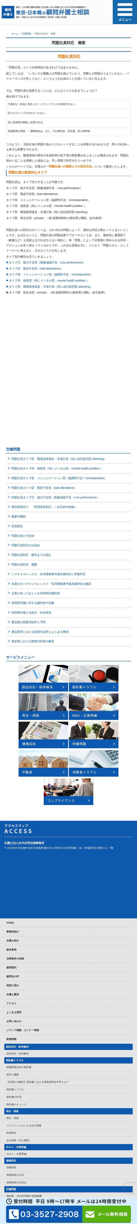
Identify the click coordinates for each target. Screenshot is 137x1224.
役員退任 (17, 401)
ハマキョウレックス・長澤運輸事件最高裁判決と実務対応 (48, 449)
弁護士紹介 (12, 815)
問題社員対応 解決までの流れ (31, 429)
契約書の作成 (13, 972)
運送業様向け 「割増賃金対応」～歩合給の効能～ (44, 381)
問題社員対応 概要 (24, 439)
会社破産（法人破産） (18, 1015)
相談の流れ (12, 860)
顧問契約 (11, 842)
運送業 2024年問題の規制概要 (24, 1071)
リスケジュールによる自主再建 (23, 1000)
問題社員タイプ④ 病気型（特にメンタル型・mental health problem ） (57, 343)
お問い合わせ (13, 896)
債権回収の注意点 (16, 1057)
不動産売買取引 (15, 1166)
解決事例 (11, 824)
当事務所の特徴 (15, 833)
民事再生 (11, 1007)
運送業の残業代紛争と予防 (28, 497)
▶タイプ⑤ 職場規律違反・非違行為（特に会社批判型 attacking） (49, 286)
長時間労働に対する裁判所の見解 (32, 477)
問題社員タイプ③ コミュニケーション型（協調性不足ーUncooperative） (59, 353)
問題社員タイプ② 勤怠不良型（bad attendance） (44, 362)
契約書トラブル (15, 935)
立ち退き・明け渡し (17, 1159)
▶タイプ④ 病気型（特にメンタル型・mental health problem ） (47, 280)
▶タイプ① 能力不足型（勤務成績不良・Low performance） (45, 262)
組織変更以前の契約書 (18, 942)
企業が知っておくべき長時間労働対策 (35, 468)
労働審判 (11, 1115)
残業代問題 (12, 1100)
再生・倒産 (12, 986)
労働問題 (11, 1064)
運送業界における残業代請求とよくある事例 (39, 506)
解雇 (8, 1093)
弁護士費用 (12, 869)
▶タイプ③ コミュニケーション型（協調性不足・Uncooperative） (49, 274)
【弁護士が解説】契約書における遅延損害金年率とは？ (37, 957)
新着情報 (11, 914)
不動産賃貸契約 (15, 1174)
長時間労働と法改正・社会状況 (31, 487)
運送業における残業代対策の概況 (32, 516)
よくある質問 (13, 887)
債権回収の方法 (15, 1050)
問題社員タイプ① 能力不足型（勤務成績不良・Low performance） (55, 372)
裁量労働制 (18, 391)
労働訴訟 (11, 1123)
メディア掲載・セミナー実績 (22, 905)
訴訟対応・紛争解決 (17, 921)
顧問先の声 (12, 851)
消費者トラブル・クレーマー (22, 1180)
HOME (10, 797)
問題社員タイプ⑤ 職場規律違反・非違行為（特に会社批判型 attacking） (58, 333)
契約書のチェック (16, 979)
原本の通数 (12, 949)
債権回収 (11, 1035)
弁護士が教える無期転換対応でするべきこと (31, 1078)
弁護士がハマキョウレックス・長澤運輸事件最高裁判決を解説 (51, 458)
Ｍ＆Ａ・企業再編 (16, 1022)
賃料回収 (11, 1151)
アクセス (11, 878)
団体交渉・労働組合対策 (20, 1108)
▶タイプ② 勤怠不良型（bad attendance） (34, 268)
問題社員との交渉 (22, 410)
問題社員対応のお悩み (25, 420)
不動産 (10, 1130)
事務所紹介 (12, 806)
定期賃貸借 (12, 1136)
